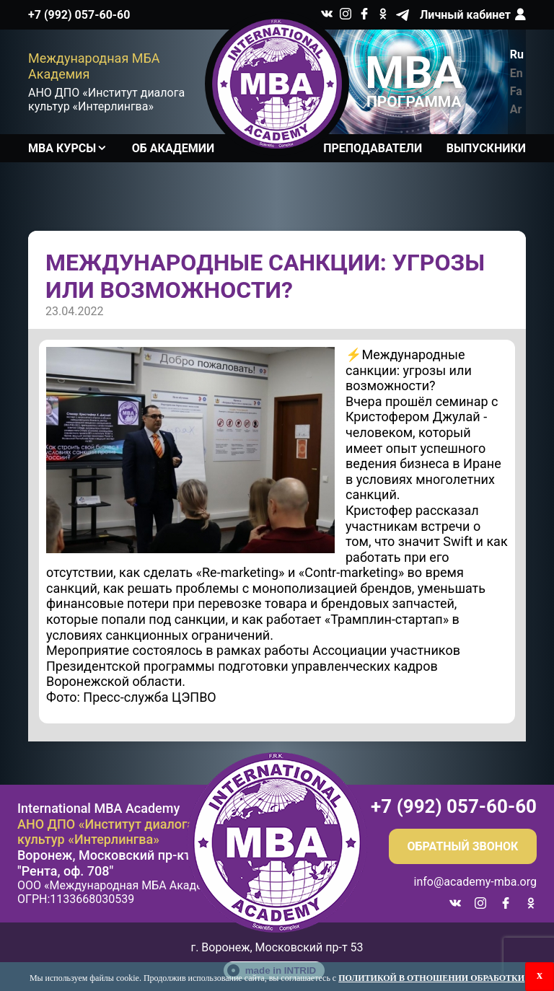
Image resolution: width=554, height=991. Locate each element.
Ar (516, 109)
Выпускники (486, 148)
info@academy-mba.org (475, 882)
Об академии (173, 148)
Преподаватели (372, 148)
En (516, 73)
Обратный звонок (463, 846)
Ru (517, 54)
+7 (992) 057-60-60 (79, 15)
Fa (516, 91)
